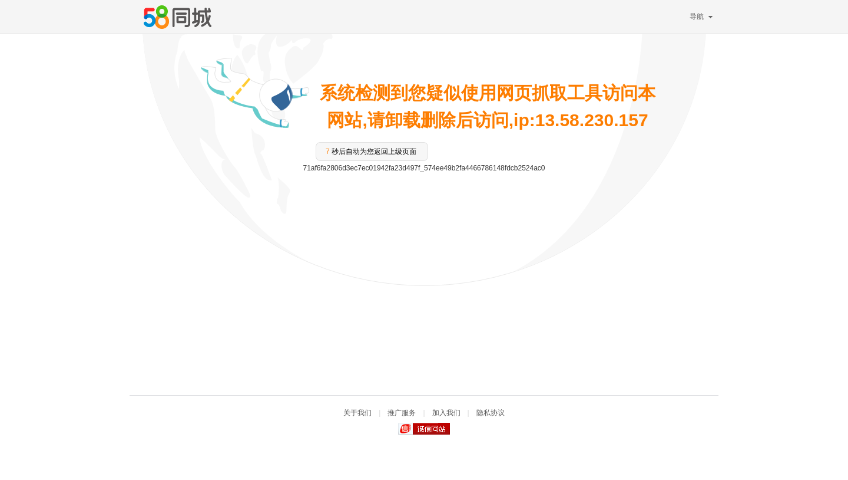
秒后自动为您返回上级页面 (371, 151)
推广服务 (401, 413)
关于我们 (357, 413)
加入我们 (446, 413)
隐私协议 (490, 413)
